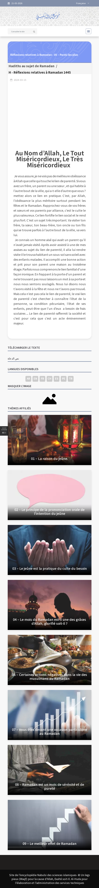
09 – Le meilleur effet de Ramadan (50, 843)
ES (56, 378)
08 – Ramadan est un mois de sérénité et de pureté (49, 786)
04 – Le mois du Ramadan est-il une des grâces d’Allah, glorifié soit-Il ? (49, 621)
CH (49, 378)
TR (70, 378)
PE (63, 378)
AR (28, 378)
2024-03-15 (20, 79)
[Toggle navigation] (87, 31)
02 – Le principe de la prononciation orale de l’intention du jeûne (49, 511)
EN (35, 378)
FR (42, 378)
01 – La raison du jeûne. (49, 458)
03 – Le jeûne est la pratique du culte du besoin (49, 568)
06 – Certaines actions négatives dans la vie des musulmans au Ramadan (49, 676)
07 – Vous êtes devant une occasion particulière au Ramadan (49, 731)
